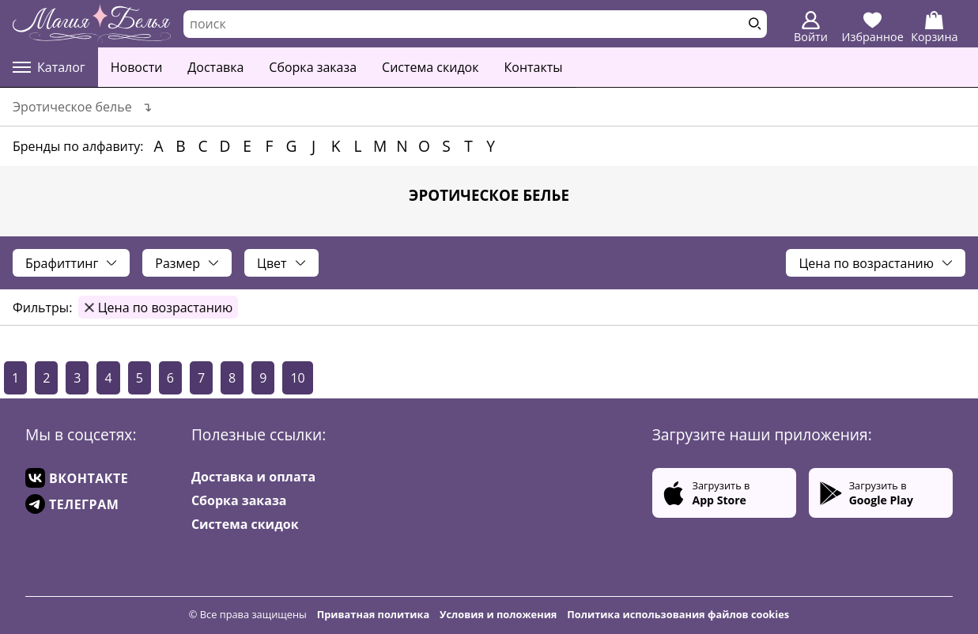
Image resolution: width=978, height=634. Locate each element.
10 (297, 378)
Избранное (873, 27)
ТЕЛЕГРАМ (72, 504)
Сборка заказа (313, 67)
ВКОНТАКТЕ (76, 478)
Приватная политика (373, 614)
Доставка (215, 67)
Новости (137, 67)
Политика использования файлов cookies (678, 614)
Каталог (49, 67)
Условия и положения (498, 614)
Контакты (533, 67)
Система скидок (430, 67)
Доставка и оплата (253, 476)
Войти (811, 27)
